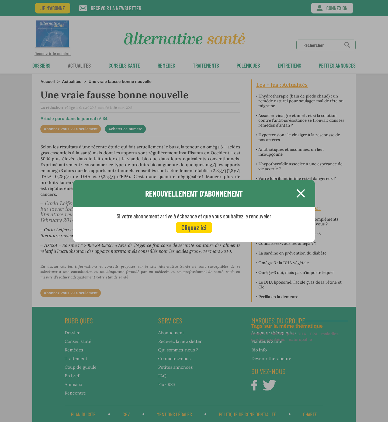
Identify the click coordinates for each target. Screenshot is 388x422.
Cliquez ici (194, 227)
